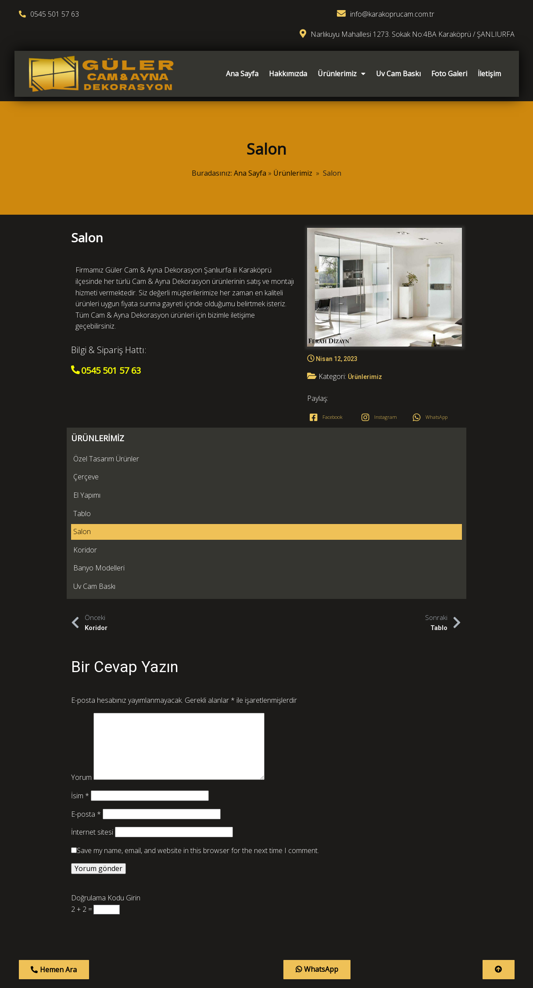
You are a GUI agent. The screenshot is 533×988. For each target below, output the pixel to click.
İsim (80, 581)
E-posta (86, 599)
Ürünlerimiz (292, 161)
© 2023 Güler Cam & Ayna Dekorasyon (266, 910)
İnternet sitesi (92, 617)
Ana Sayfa (250, 161)
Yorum (81, 562)
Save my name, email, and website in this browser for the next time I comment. (198, 636)
